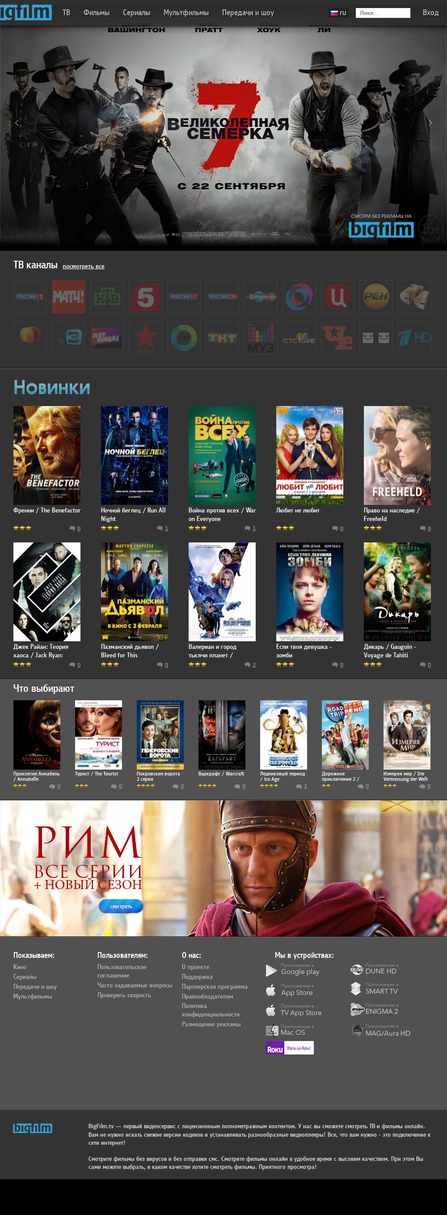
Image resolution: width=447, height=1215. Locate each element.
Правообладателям (207, 997)
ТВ (66, 12)
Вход (431, 12)
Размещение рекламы (211, 1024)
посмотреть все (84, 266)
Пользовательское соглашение (122, 971)
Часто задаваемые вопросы (134, 986)
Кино (19, 967)
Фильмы (97, 12)
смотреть (121, 906)
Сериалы (136, 12)
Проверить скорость (124, 995)
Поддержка (197, 977)
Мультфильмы (186, 12)
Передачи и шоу (248, 12)
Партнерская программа (215, 987)
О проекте (195, 967)
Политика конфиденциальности (211, 1010)
